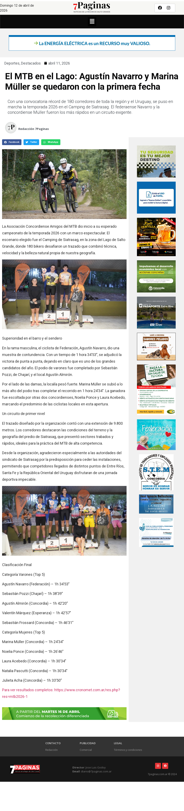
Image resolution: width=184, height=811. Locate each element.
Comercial (86, 750)
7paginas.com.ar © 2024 (162, 774)
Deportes (12, 63)
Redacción (51, 750)
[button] (92, 21)
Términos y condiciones (128, 750)
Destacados (31, 63)
